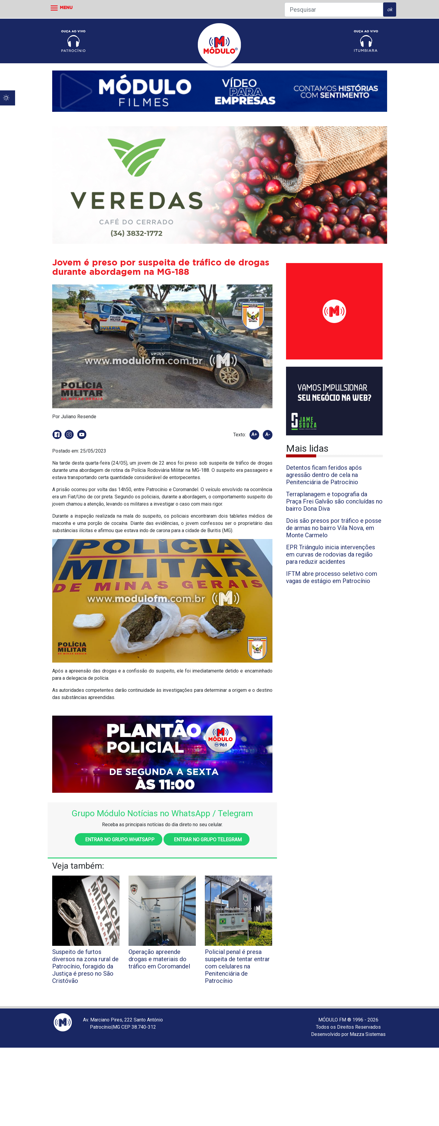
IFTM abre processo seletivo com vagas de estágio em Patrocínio (331, 577)
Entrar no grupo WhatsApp (118, 839)
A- (267, 434)
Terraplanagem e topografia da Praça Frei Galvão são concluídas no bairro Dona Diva (334, 501)
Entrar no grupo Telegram (206, 839)
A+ (254, 434)
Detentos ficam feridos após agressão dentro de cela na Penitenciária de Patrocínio (324, 475)
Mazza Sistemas (368, 1034)
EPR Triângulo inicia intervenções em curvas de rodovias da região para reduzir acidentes (330, 554)
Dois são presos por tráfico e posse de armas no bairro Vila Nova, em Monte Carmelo (333, 528)
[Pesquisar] (334, 9)
